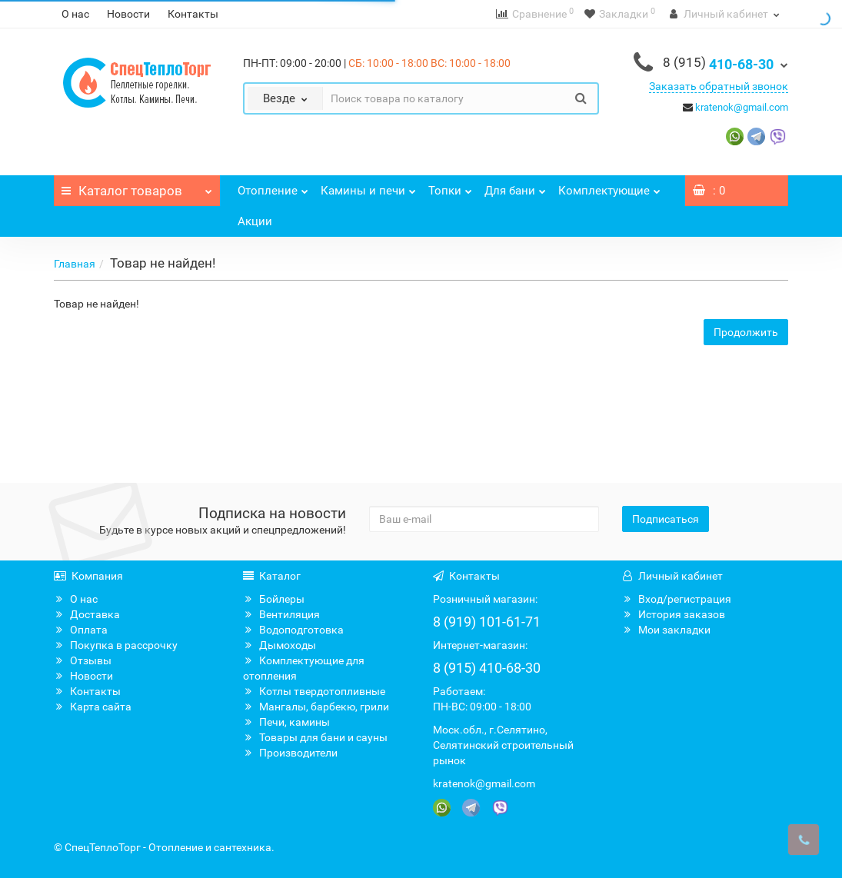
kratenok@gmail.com (741, 107)
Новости (128, 14)
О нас (75, 14)
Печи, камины (286, 722)
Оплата (81, 630)
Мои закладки (666, 630)
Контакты (193, 14)
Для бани (515, 186)
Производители (290, 753)
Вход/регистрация (676, 599)
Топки (450, 186)
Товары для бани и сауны (315, 737)
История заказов (673, 614)
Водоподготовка (293, 630)
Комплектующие (609, 186)
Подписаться (665, 519)
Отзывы (82, 660)
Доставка (87, 614)
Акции (255, 221)
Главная (74, 264)
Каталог (137, 186)
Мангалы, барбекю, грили (316, 706)
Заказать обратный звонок (718, 86)
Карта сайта (92, 706)
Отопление (273, 186)
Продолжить (746, 332)
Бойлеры (274, 599)
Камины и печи (368, 186)
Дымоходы (279, 645)
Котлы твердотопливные (314, 691)
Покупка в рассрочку (116, 645)
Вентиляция (281, 614)
